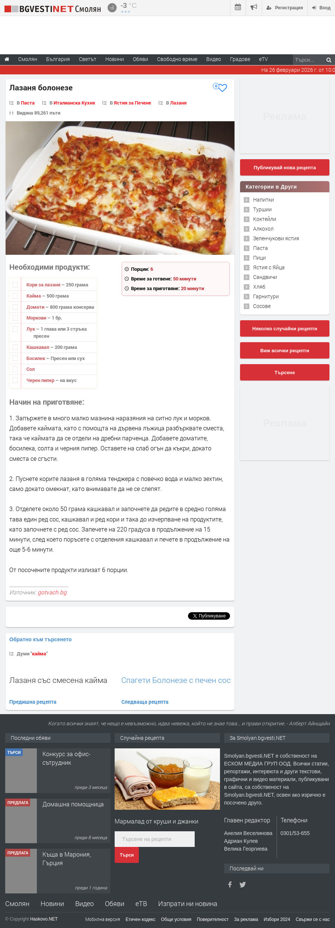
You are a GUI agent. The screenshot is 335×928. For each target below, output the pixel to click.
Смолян (17, 903)
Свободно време (177, 58)
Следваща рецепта (145, 701)
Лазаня (178, 102)
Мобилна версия (102, 919)
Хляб (259, 286)
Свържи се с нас (313, 919)
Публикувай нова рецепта (284, 167)
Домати (35, 307)
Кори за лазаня (43, 284)
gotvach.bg (52, 592)
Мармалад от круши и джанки (156, 821)
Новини (114, 58)
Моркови (36, 317)
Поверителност (213, 919)
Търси (127, 855)
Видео (84, 903)
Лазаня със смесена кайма (58, 680)
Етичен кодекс (141, 919)
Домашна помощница (73, 804)
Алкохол (263, 228)
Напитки (263, 199)
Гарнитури (266, 296)
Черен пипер (40, 380)
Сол (30, 369)
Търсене (285, 372)
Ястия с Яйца (269, 267)
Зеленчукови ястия (276, 238)
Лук (31, 328)
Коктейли (264, 218)
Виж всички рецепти (284, 350)
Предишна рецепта (33, 701)
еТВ (141, 903)
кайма (39, 653)
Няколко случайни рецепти (284, 328)
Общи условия (176, 919)
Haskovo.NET (44, 919)
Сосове (262, 305)
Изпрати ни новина (187, 903)
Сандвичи (265, 276)
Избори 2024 (277, 919)
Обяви (114, 903)
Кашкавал (38, 347)
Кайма (34, 295)
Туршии (262, 209)
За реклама (246, 919)
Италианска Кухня (74, 102)
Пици (259, 257)
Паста (28, 102)
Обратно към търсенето (40, 639)
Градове (240, 58)
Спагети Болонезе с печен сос (176, 680)
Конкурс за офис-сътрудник (66, 758)
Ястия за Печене (132, 102)
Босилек (36, 358)
